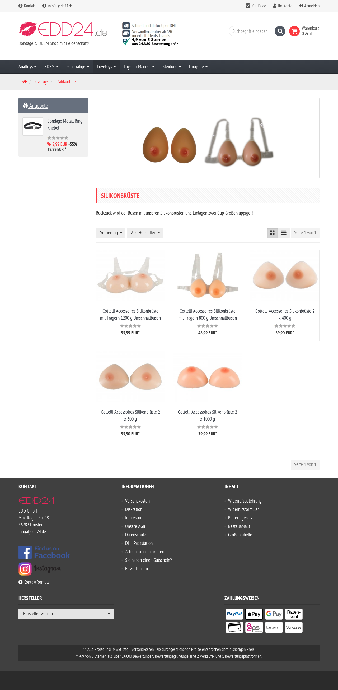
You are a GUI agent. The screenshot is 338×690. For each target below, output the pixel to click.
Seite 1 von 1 (305, 233)
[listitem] (234, 615)
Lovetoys (106, 67)
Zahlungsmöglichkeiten (144, 552)
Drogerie (198, 67)
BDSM (51, 67)
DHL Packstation (139, 543)
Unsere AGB (135, 526)
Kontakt (27, 6)
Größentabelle (240, 535)
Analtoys (27, 67)
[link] (295, 31)
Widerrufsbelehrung (245, 501)
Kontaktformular (34, 582)
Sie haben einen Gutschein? (148, 560)
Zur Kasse (259, 6)
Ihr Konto (285, 6)
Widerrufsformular (243, 509)
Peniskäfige (77, 67)
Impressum (134, 518)
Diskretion (133, 509)
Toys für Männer (139, 67)
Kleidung (171, 67)
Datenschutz (135, 535)
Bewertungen (136, 569)
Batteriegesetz (240, 518)
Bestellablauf (239, 526)
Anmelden (312, 6)
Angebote (35, 106)
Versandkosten (137, 501)
